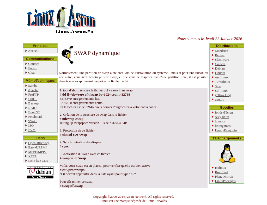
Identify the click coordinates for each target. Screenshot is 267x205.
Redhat (219, 55)
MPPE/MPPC (37, 152)
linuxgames (222, 126)
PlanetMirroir (224, 176)
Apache (33, 90)
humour (220, 121)
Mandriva (221, 51)
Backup (33, 103)
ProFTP (33, 94)
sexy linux (222, 117)
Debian (220, 68)
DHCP (32, 99)
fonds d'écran (224, 112)
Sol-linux (221, 90)
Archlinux (222, 77)
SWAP (32, 121)
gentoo (219, 99)
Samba (32, 86)
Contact (33, 64)
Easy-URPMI (37, 147)
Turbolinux (222, 82)
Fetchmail (35, 117)
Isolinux (220, 168)
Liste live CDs (38, 161)
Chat (31, 72)
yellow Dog (223, 95)
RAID (32, 108)
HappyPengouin (226, 130)
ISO (31, 125)
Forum (32, 68)
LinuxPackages (225, 181)
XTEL (32, 156)
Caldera (220, 64)
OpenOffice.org (38, 143)
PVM (31, 130)
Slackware (222, 59)
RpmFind (221, 172)
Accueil (33, 51)
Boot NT (34, 112)
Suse (218, 86)
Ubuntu (220, 73)
